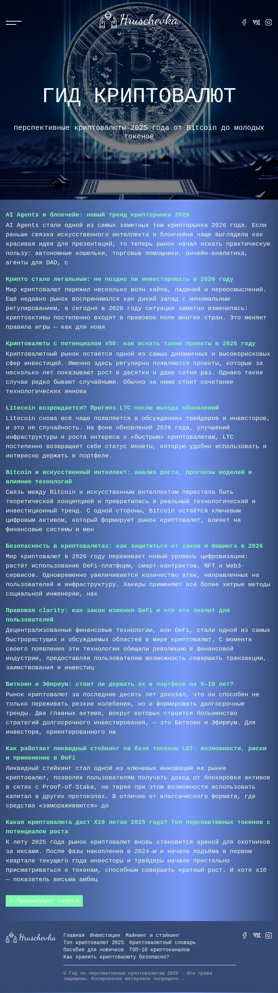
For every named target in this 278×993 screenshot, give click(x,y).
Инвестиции (105, 936)
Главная (74, 936)
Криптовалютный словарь (162, 943)
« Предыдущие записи (44, 901)
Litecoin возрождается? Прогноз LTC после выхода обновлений (112, 408)
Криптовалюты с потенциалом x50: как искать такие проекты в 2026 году (131, 343)
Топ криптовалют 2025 (93, 943)
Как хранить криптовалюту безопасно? (116, 958)
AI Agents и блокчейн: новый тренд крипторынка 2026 (97, 214)
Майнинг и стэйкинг (153, 936)
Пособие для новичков (93, 950)
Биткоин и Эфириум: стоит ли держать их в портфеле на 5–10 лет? (120, 684)
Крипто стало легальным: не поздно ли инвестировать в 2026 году (120, 279)
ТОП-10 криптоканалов (159, 950)
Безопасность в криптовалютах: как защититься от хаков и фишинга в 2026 (134, 546)
